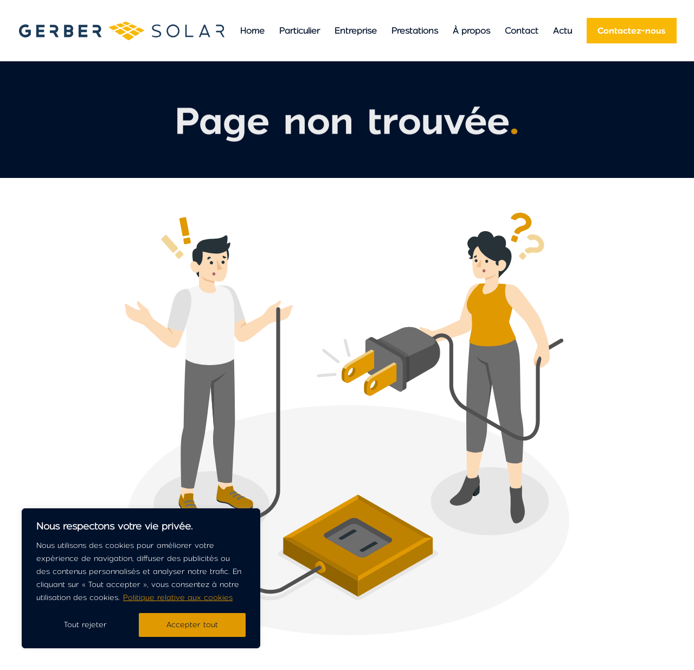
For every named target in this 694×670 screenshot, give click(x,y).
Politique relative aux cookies (178, 597)
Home (252, 30)
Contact (521, 30)
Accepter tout (192, 624)
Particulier (299, 30)
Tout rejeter (85, 624)
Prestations (414, 30)
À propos (471, 30)
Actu (562, 30)
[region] (141, 578)
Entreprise (356, 30)
